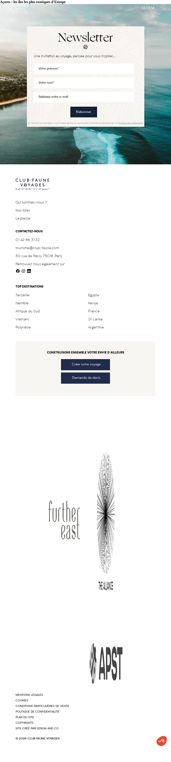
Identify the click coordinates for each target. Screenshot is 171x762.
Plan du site (25, 717)
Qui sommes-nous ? (31, 202)
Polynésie (23, 327)
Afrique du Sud (28, 311)
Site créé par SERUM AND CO (37, 728)
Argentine (96, 327)
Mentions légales (29, 695)
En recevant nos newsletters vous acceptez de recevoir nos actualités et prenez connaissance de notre (85, 123)
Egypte (93, 295)
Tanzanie (23, 295)
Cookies (22, 700)
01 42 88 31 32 (28, 240)
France (94, 311)
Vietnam (22, 319)
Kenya (93, 303)
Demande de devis (85, 378)
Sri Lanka (95, 319)
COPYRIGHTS (25, 723)
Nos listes (23, 210)
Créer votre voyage (85, 364)
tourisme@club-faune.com (37, 248)
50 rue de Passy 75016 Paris (39, 256)
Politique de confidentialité (37, 711)
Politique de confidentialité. (131, 123)
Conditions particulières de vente (42, 706)
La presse (23, 218)
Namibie (22, 303)
